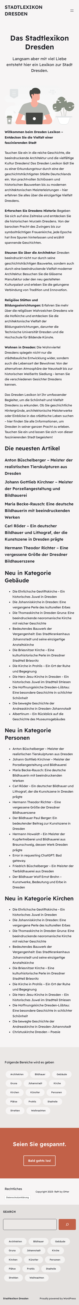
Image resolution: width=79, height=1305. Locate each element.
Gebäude (62, 1074)
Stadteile (52, 1101)
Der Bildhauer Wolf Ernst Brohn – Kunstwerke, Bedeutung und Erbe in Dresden (39, 882)
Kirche (57, 1083)
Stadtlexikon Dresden (15, 1298)
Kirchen (14, 1092)
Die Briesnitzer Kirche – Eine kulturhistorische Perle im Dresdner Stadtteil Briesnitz (39, 655)
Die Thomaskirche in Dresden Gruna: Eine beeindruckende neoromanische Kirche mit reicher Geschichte (43, 618)
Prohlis (32, 1101)
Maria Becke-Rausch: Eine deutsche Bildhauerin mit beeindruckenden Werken (39, 510)
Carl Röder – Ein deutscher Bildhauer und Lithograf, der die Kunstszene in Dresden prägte (36, 532)
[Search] (67, 1224)
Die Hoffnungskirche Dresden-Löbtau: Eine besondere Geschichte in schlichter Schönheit (42, 692)
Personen (56, 1092)
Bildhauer (40, 1074)
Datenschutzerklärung (17, 1197)
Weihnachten (38, 1110)
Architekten (16, 1074)
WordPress (69, 1298)
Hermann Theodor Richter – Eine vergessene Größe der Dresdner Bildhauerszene (36, 554)
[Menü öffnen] (72, 10)
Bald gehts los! (39, 1161)
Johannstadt (35, 1083)
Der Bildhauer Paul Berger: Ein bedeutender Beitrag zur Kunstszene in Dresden (42, 823)
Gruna (13, 1083)
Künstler (35, 1092)
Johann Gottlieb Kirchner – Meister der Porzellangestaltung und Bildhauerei (39, 488)
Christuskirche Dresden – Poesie (36, 1032)
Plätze (13, 1101)
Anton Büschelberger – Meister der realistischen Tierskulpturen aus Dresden (39, 467)
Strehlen (15, 1110)
